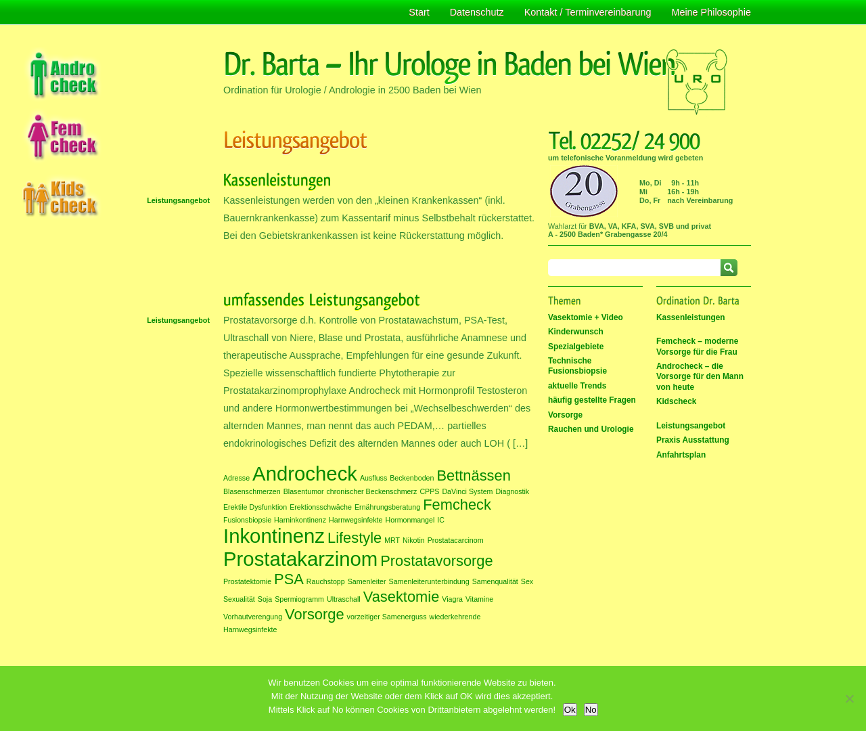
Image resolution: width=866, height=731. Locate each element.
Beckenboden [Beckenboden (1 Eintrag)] (412, 478)
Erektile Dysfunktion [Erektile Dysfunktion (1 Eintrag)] (255, 507)
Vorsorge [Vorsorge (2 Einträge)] (314, 614)
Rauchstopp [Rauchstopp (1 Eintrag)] (325, 581)
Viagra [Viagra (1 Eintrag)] (452, 599)
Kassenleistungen (690, 317)
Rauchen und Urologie (591, 429)
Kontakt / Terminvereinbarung (588, 12)
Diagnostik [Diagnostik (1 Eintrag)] (512, 491)
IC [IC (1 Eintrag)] (441, 520)
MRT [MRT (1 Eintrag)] (392, 540)
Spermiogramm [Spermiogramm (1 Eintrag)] (299, 599)
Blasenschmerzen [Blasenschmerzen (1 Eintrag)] (252, 491)
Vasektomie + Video (585, 317)
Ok (570, 710)
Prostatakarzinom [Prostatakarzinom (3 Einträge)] (300, 559)
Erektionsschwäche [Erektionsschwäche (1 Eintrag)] (321, 507)
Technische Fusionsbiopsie (577, 366)
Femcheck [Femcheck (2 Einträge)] (457, 504)
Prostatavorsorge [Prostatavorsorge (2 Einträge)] (436, 560)
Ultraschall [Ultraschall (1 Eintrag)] (344, 599)
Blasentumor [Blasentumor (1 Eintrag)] (303, 491)
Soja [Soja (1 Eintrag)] (265, 599)
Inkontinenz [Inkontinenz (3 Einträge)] (274, 536)
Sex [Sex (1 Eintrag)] (527, 581)
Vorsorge (565, 415)
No (591, 710)
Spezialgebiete (575, 346)
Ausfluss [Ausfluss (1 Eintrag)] (373, 478)
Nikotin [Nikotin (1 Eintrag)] (414, 540)
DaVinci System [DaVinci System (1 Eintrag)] (467, 491)
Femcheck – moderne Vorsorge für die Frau (697, 346)
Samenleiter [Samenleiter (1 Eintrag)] (367, 581)
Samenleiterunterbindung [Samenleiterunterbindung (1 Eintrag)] (429, 581)
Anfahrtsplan (681, 455)
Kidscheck (676, 401)
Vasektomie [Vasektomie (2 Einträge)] (401, 596)
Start (419, 12)
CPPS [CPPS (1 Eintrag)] (429, 491)
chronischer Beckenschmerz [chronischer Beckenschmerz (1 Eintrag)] (372, 491)
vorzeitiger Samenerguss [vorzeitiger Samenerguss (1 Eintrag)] (387, 617)
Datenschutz (477, 12)
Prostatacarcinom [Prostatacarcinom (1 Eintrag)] (456, 540)
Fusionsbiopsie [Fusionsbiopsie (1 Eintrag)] (247, 520)
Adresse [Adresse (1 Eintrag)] (236, 478)
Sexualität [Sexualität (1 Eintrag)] (239, 599)
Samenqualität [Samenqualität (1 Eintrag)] (495, 581)
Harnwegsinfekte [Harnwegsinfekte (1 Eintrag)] (355, 520)
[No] (849, 698)
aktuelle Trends (577, 386)
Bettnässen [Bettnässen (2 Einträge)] (473, 475)
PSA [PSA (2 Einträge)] (289, 579)
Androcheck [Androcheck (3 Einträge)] (304, 473)
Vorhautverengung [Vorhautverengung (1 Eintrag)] (252, 617)
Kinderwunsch (575, 331)
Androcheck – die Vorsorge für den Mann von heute (700, 376)
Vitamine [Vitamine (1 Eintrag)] (479, 599)
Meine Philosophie (711, 12)
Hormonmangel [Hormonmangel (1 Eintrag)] (409, 520)
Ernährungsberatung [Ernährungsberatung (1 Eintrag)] (387, 507)
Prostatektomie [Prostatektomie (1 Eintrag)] (247, 581)
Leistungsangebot (178, 200)
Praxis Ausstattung (692, 440)
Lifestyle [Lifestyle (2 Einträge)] (354, 537)
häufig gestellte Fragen (592, 400)
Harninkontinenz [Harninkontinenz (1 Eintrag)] (300, 520)
